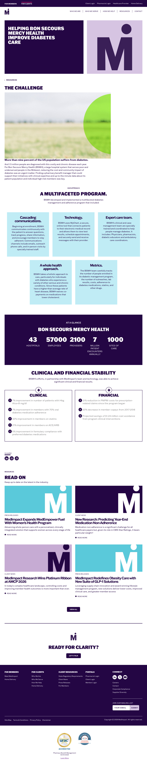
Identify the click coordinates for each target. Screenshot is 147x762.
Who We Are (36, 676)
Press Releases (64, 683)
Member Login (91, 683)
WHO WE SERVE (91, 11)
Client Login (90, 3)
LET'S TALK (73, 656)
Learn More (65, 758)
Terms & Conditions (20, 720)
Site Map (8, 720)
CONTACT (138, 11)
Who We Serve (37, 679)
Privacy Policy (35, 720)
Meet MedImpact (11, 676)
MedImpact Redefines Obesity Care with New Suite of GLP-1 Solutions (105, 580)
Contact (116, 686)
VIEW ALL (73, 609)
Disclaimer (46, 720)
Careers (116, 683)
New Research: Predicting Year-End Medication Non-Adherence (101, 521)
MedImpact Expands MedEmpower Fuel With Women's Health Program (35, 521)
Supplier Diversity (119, 692)
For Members (64, 686)
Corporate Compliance (121, 689)
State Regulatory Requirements (71, 676)
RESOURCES (125, 11)
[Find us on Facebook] (115, 677)
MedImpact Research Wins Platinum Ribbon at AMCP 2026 (38, 580)
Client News (63, 679)
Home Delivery (136, 3)
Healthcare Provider (121, 3)
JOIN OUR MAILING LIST (123, 703)
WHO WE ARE (75, 11)
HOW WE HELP (109, 11)
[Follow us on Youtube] (125, 677)
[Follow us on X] (120, 677)
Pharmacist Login (104, 3)
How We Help (37, 683)
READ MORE (11, 535)
